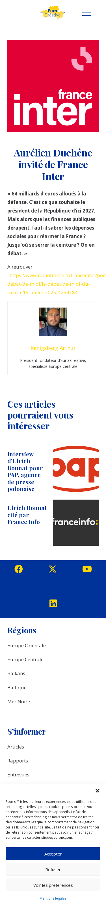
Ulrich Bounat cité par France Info (27, 514)
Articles (15, 746)
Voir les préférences (53, 885)
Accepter (53, 854)
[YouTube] (87, 569)
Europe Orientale (26, 645)
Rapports (17, 760)
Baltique (17, 687)
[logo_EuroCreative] (53, 13)
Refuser (53, 869)
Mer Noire (18, 701)
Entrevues (18, 774)
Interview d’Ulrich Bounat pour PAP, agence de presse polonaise (25, 471)
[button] (97, 790)
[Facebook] (18, 569)
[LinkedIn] (53, 603)
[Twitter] (52, 569)
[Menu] (86, 13)
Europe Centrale (25, 659)
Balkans (16, 673)
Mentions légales (53, 898)
